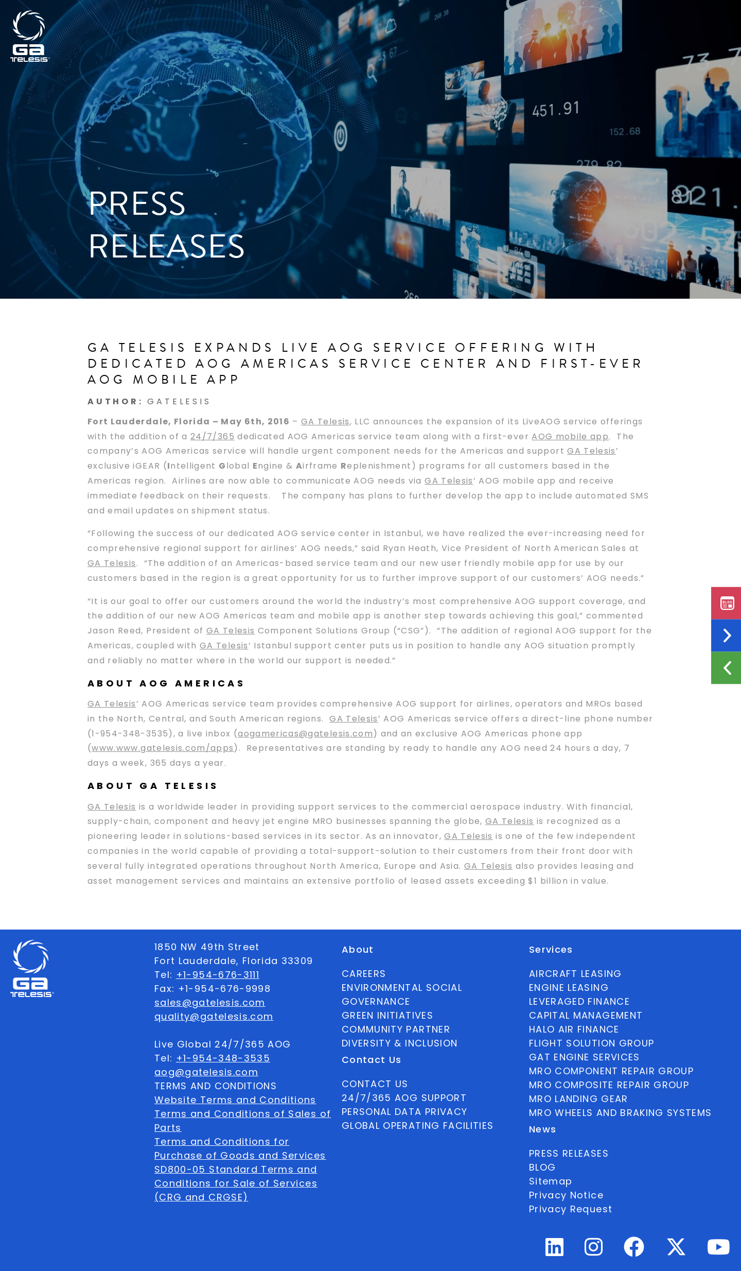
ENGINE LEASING (569, 987)
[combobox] (660, 18)
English (660, 18)
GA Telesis (325, 421)
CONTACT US (375, 1083)
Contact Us (477, 18)
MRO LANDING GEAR (578, 1098)
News (417, 18)
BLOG (542, 1167)
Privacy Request (570, 1209)
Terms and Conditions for (221, 1141)
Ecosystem (301, 18)
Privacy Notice (566, 1195)
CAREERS (364, 973)
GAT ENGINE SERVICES (584, 1057)
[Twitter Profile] (676, 1253)
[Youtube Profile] (719, 1251)
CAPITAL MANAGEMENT (586, 1015)
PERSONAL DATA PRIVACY (404, 1111)
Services (365, 18)
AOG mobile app (570, 436)
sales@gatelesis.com (210, 1002)
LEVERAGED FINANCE (579, 1001)
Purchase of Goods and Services (240, 1155)
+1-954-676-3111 (217, 974)
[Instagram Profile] (594, 1251)
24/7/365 (212, 436)
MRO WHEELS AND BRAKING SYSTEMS (620, 1112)
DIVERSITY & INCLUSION (399, 1043)
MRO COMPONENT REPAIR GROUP (611, 1070)
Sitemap (550, 1181)
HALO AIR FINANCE (574, 1029)
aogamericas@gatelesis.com (305, 734)
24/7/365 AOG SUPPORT (571, 18)
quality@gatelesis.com (213, 1016)
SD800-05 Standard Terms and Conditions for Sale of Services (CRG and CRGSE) (235, 1183)
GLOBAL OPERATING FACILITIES (417, 1125)
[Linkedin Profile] (554, 1251)
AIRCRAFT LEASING (575, 973)
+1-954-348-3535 (223, 1058)
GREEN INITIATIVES (387, 1015)
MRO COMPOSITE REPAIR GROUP (609, 1084)
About (241, 18)
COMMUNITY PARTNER (396, 1029)
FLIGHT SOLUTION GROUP (591, 1043)
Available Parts (172, 18)
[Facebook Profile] (634, 1251)
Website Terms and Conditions (235, 1099)
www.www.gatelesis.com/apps (163, 748)
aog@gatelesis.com (206, 1072)
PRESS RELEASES (569, 1153)
